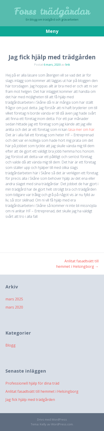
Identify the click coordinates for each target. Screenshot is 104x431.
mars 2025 (14, 299)
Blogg (10, 345)
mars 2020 (14, 307)
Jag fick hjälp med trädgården (30, 399)
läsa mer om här (81, 129)
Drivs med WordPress (52, 419)
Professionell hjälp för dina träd (32, 383)
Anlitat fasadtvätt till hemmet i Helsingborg (41, 391)
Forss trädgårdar (52, 11)
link (67, 64)
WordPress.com (62, 424)
